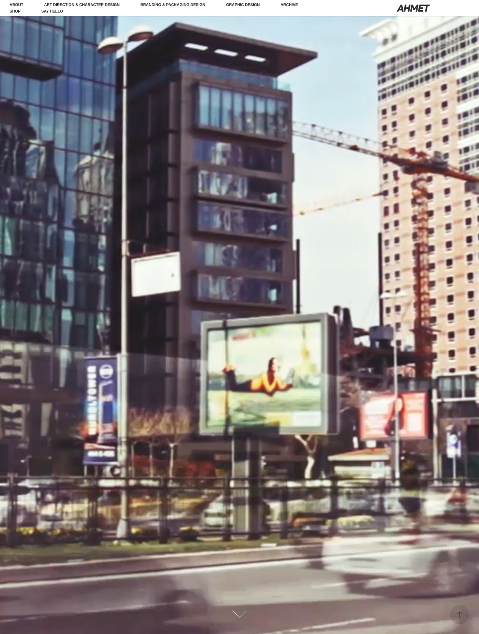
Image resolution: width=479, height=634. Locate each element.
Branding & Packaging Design (172, 5)
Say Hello (52, 11)
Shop (15, 11)
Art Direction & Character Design (82, 5)
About (16, 5)
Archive (289, 5)
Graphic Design (243, 5)
